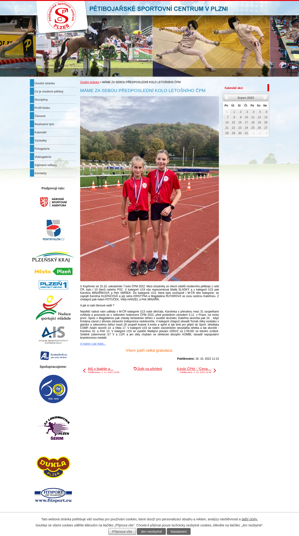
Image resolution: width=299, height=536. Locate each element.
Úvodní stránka (89, 82)
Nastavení (179, 531)
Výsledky (41, 140)
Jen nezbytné (151, 531)
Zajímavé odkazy (46, 165)
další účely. (250, 519)
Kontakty (40, 173)
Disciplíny (41, 99)
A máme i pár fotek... (93, 343)
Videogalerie (43, 157)
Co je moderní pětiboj (49, 91)
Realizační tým (44, 124)
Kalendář (40, 132)
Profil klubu (42, 108)
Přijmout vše (122, 531)
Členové (40, 116)
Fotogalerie (42, 148)
